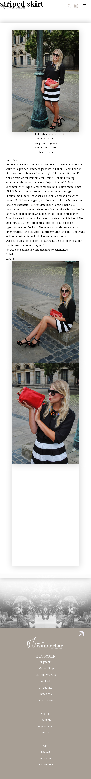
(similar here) (56, 134)
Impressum (45, 758)
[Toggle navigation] (84, 6)
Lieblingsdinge (45, 668)
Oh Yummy (45, 687)
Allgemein (45, 662)
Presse (45, 732)
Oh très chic (45, 694)
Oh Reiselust (45, 700)
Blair (32, 204)
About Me (45, 719)
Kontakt (45, 751)
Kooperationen (45, 726)
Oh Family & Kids (45, 674)
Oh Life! (45, 681)
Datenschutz (45, 764)
